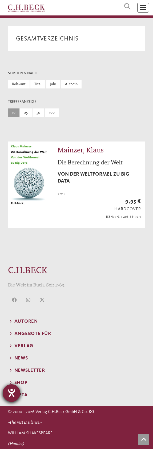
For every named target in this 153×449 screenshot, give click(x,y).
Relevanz (19, 84)
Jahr (53, 84)
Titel (37, 84)
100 (52, 112)
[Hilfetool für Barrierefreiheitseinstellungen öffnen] (11, 393)
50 (38, 112)
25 (26, 112)
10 (13, 112)
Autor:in (71, 84)
